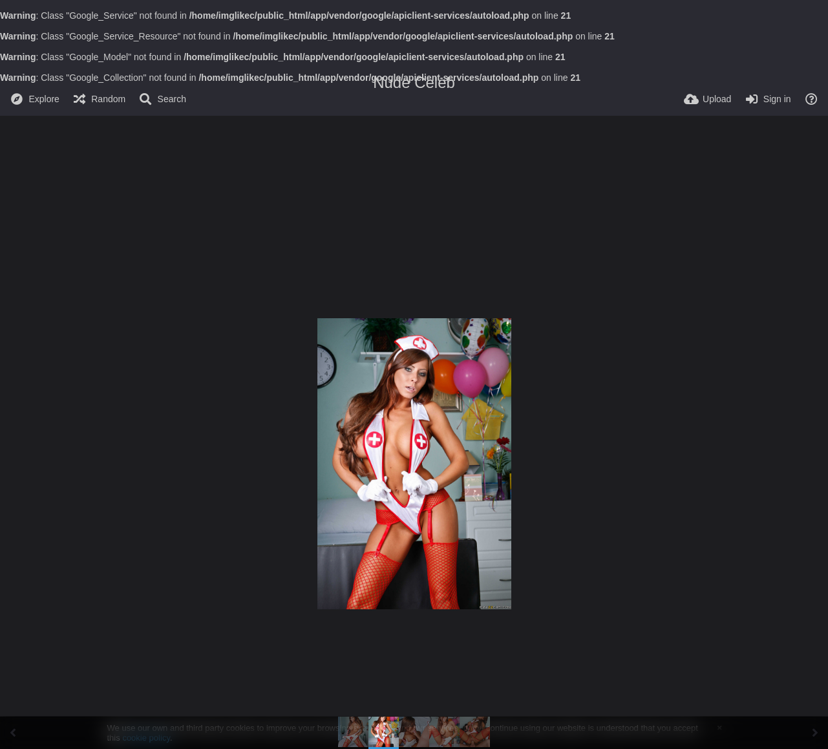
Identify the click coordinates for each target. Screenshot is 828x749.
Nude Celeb (414, 82)
